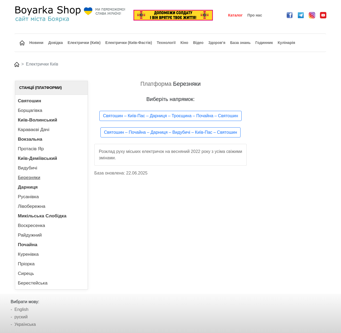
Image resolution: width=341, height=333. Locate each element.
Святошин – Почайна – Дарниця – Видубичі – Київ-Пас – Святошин (170, 132)
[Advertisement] (289, 161)
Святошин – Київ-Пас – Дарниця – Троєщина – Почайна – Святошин (170, 115)
